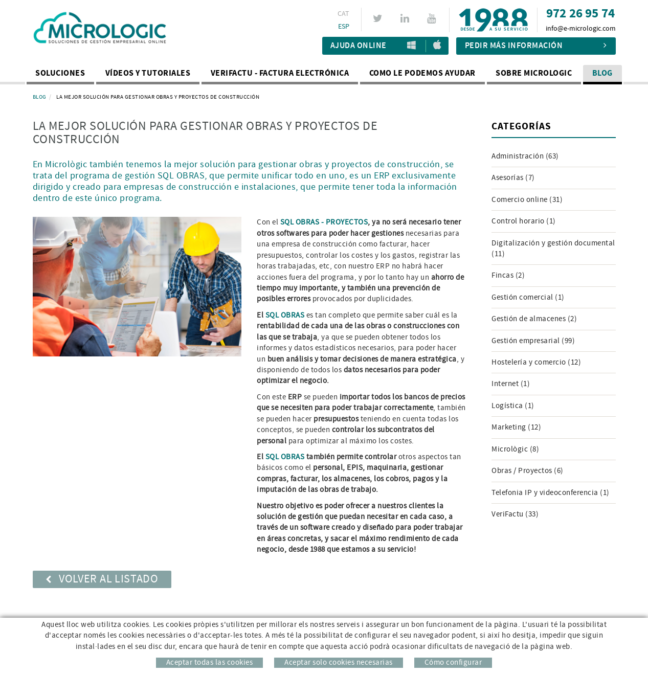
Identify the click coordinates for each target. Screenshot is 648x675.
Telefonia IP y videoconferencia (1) (550, 493)
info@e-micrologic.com (581, 28)
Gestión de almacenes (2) (534, 319)
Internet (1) (510, 384)
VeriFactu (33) (515, 514)
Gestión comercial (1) (528, 297)
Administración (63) (525, 156)
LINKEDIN (406, 18)
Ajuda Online (358, 45)
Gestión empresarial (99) (533, 341)
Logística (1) (512, 406)
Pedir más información (536, 45)
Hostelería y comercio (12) (536, 362)
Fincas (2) (508, 275)
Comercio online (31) (527, 200)
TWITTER (379, 18)
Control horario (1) (523, 221)
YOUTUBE (433, 18)
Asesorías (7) (513, 178)
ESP (344, 26)
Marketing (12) (516, 427)
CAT (344, 13)
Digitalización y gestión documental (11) (553, 248)
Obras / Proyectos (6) (527, 471)
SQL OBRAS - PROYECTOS (324, 222)
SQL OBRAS (285, 315)
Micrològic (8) (515, 449)
